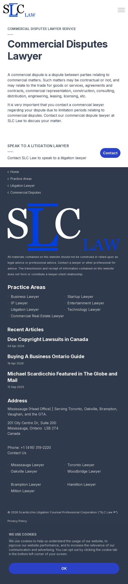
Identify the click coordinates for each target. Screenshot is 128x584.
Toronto (75, 409)
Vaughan (15, 414)
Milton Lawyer (23, 491)
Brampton (107, 409)
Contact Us (17, 453)
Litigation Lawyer (25, 309)
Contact (110, 153)
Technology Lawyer (84, 309)
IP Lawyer (19, 303)
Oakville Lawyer (24, 471)
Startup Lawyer (80, 296)
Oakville (90, 409)
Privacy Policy (17, 521)
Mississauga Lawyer (27, 465)
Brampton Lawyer (26, 484)
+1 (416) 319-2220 (36, 447)
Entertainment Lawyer (85, 303)
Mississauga (17, 409)
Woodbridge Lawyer (84, 471)
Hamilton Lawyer (81, 484)
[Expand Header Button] (121, 10)
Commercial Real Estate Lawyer (37, 316)
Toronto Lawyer (81, 465)
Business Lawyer (25, 296)
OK (64, 568)
